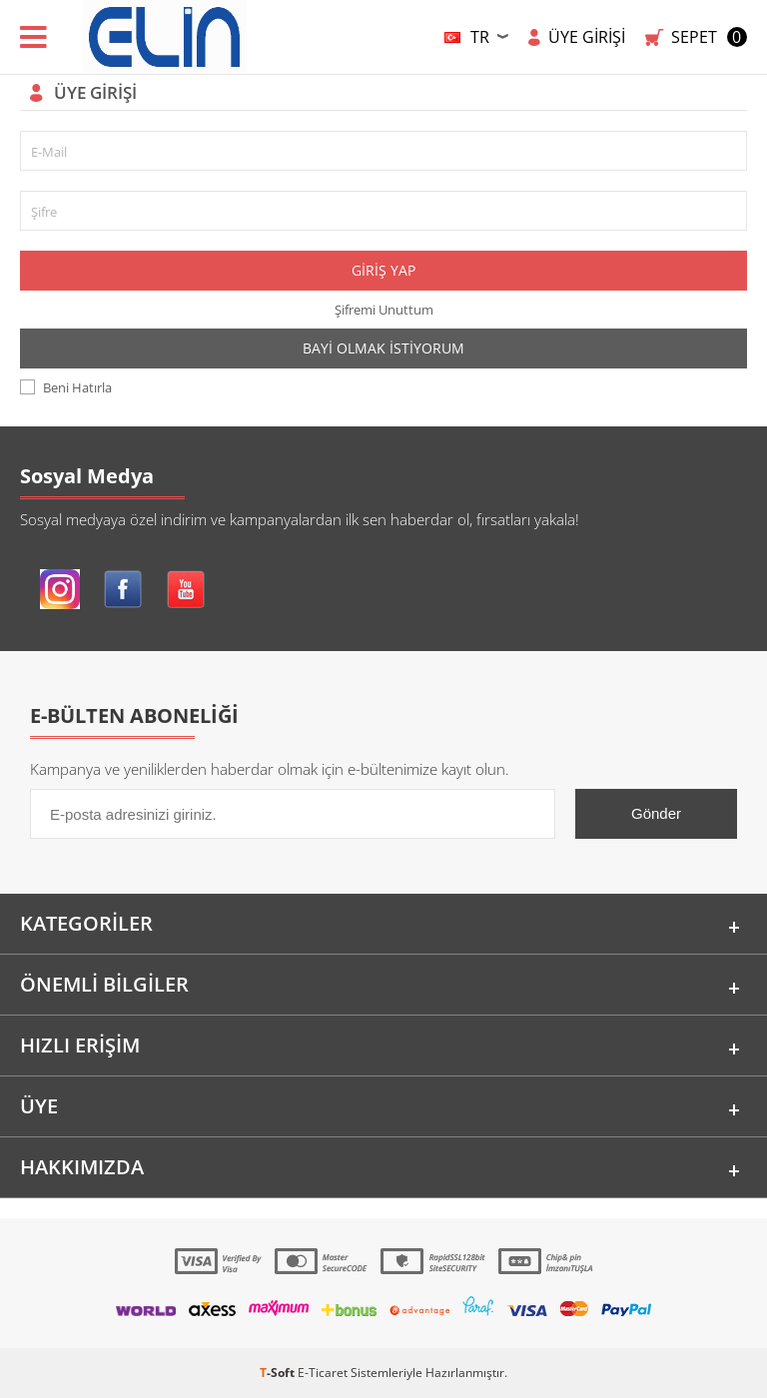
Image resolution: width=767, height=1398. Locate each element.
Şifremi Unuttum (384, 310)
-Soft (279, 1372)
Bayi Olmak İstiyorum (383, 348)
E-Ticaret (323, 1372)
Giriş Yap (383, 270)
